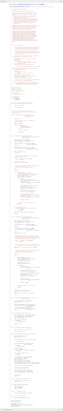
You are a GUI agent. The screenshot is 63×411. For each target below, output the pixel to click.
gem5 (10, 4)
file (28, 6)
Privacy (8, 409)
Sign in (61, 1)
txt (59, 409)
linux (15, 4)
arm (13, 4)
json (61, 409)
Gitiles (5, 409)
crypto (38, 4)
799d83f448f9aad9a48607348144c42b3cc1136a (26, 4)
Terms (10, 409)
